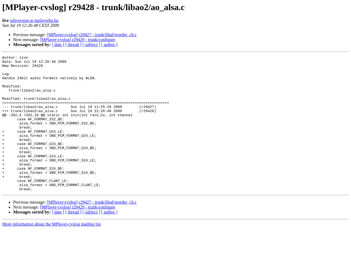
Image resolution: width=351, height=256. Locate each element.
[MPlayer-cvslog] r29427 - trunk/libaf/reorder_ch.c (92, 34)
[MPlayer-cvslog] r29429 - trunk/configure (77, 39)
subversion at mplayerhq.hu (34, 20)
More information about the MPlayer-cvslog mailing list (51, 251)
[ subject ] (91, 44)
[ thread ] (73, 44)
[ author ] (109, 44)
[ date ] (58, 44)
